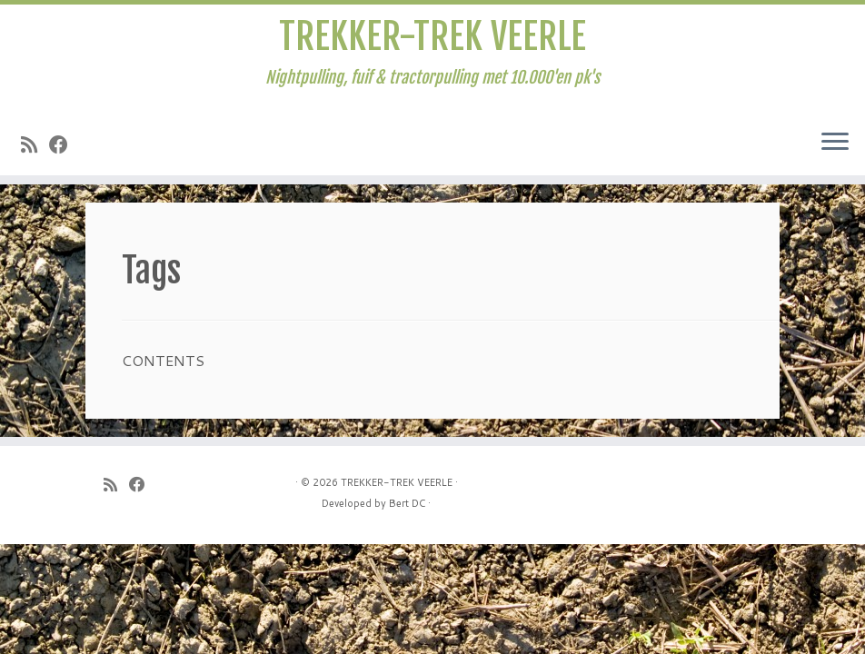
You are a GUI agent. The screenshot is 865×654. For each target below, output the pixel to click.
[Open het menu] (835, 142)
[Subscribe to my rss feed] (35, 144)
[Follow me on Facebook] (64, 144)
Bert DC (407, 503)
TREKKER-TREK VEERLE (432, 36)
